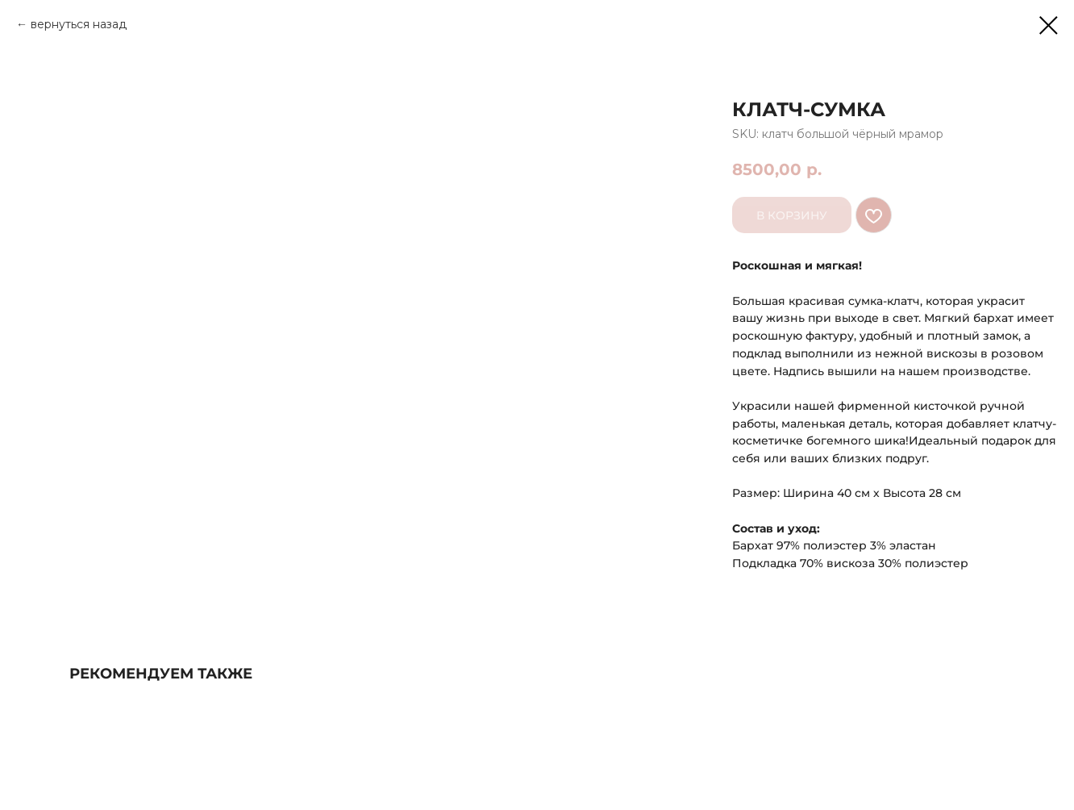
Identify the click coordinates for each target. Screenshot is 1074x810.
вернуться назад (79, 24)
